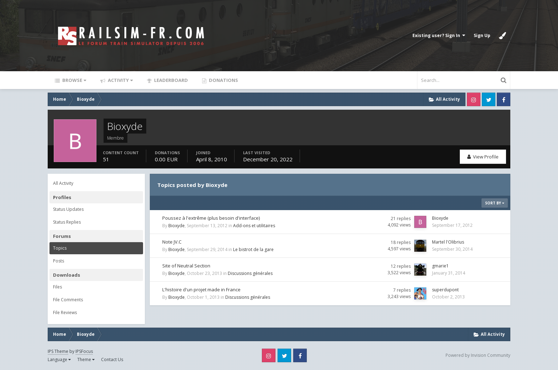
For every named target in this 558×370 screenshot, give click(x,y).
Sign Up (482, 35)
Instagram (473, 99)
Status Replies (67, 222)
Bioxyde (176, 226)
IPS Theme (58, 351)
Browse (73, 80)
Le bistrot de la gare (253, 249)
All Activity (63, 183)
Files (57, 287)
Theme (86, 359)
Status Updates (68, 209)
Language (59, 359)
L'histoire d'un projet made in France (201, 289)
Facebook (503, 99)
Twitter (488, 99)
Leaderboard (170, 80)
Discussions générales (250, 273)
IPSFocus (84, 351)
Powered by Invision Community (478, 355)
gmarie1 (440, 266)
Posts (58, 261)
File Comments (68, 300)
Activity (120, 80)
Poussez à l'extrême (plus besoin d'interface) (211, 218)
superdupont (445, 290)
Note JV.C (171, 242)
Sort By (494, 202)
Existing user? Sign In (438, 35)
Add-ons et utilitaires (254, 226)
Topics (60, 248)
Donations (223, 80)
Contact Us (112, 359)
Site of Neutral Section (186, 265)
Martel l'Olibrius (448, 242)
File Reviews (65, 312)
